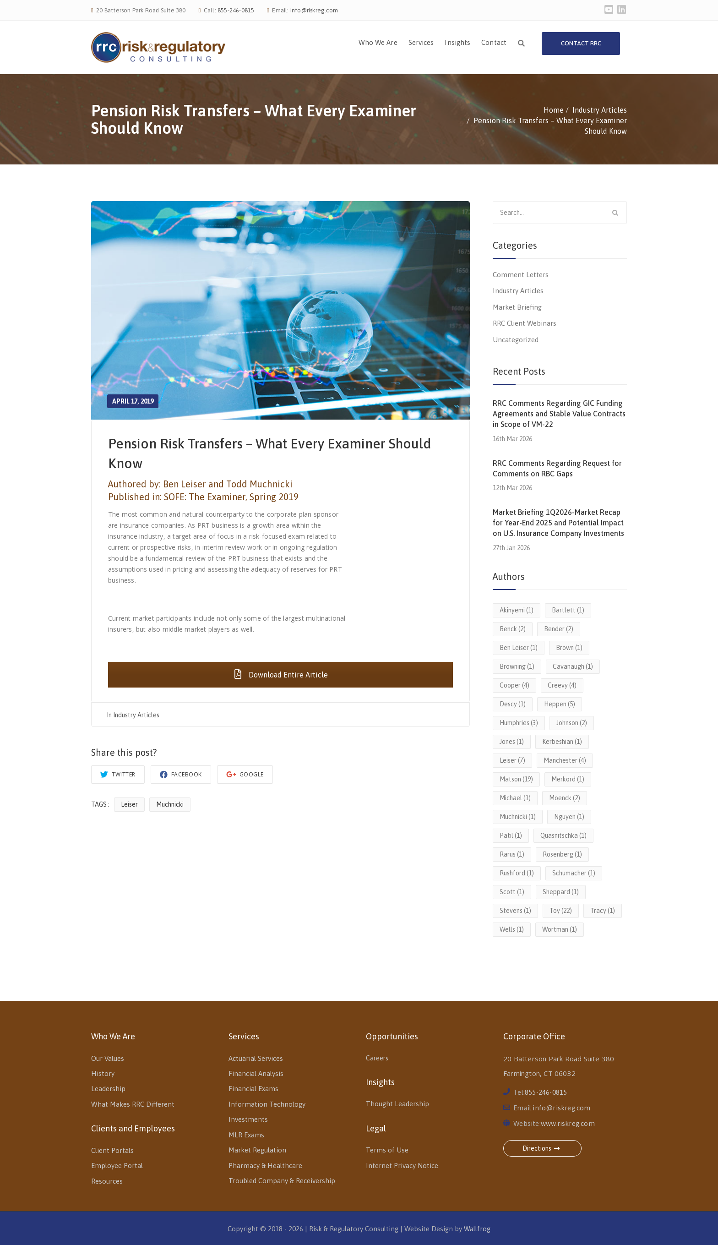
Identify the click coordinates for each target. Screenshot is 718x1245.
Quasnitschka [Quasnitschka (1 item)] (563, 835)
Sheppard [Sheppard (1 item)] (561, 892)
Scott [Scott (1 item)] (512, 892)
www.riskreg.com (568, 1123)
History (102, 1073)
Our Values (107, 1058)
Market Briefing (517, 307)
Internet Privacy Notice (402, 1165)
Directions (542, 1148)
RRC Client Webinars (524, 323)
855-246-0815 (236, 10)
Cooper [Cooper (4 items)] (514, 685)
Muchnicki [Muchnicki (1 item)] (518, 816)
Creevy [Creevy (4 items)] (562, 685)
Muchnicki (170, 804)
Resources (107, 1181)
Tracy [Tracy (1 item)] (602, 910)
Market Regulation (257, 1150)
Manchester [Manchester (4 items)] (565, 760)
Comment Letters (521, 274)
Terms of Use (387, 1150)
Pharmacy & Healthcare (265, 1165)
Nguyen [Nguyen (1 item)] (569, 816)
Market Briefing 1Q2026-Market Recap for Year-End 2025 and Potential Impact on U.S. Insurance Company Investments (558, 522)
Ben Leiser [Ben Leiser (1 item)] (519, 647)
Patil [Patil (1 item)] (511, 835)
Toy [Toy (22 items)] (560, 910)
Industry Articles (136, 715)
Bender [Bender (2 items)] (558, 629)
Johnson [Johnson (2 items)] (571, 722)
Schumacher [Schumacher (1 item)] (573, 873)
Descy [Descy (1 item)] (513, 704)
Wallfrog (477, 1229)
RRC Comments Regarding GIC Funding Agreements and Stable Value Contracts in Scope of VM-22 (559, 413)
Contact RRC (581, 43)
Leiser (129, 804)
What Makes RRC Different (132, 1104)
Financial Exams (253, 1088)
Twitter (118, 774)
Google (245, 774)
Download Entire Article (280, 675)
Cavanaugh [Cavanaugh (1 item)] (573, 666)
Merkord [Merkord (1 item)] (567, 779)
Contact (493, 42)
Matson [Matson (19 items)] (516, 779)
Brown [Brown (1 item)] (569, 647)
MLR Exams (246, 1135)
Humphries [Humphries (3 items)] (519, 722)
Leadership (108, 1088)
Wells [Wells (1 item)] (512, 929)
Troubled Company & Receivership (281, 1181)
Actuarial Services (255, 1058)
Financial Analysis (255, 1073)
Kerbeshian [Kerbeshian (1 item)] (562, 741)
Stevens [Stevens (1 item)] (515, 910)
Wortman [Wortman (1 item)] (559, 929)
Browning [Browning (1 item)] (517, 666)
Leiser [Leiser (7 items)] (512, 760)
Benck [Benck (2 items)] (513, 629)
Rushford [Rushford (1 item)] (517, 873)
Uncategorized (515, 340)
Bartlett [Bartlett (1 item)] (568, 610)
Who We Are (378, 42)
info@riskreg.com (314, 10)
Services (421, 42)
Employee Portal (117, 1165)
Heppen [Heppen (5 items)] (559, 704)
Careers (377, 1058)
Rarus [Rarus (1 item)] (512, 854)
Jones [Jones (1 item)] (512, 741)
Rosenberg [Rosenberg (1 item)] (562, 854)
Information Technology (266, 1104)
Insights (457, 42)
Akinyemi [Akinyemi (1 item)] (516, 610)
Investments (248, 1119)
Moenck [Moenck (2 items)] (564, 798)
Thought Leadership (397, 1104)
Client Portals (112, 1150)
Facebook (181, 774)
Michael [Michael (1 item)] (515, 798)
